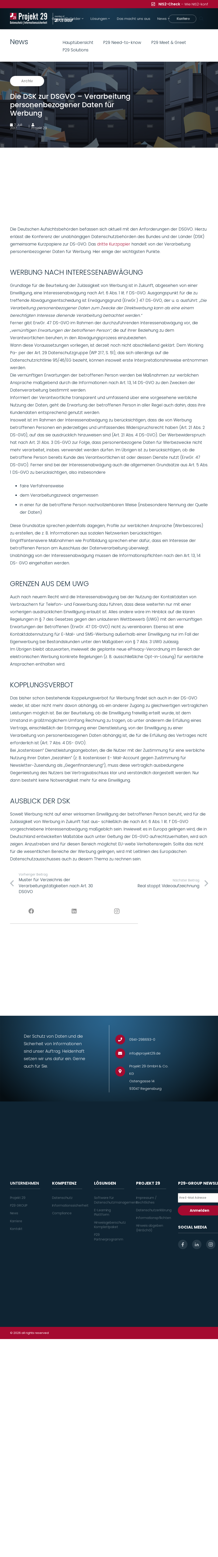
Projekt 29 (18, 1197)
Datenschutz (62, 1197)
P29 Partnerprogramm (108, 1237)
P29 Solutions (75, 50)
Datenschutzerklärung (154, 1210)
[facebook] (182, 1244)
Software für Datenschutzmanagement (115, 1200)
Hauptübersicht (78, 42)
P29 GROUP (19, 1205)
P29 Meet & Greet (168, 42)
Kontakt (16, 1228)
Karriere (16, 1221)
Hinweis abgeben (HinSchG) (149, 1228)
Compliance (62, 1213)
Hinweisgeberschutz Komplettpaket (110, 1224)
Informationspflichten (153, 1217)
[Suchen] (201, 18)
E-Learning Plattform (102, 1212)
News (14, 1213)
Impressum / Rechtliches (146, 1200)
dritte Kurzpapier (113, 244)
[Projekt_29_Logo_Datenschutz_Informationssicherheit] (28, 19)
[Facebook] (31, 911)
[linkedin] (196, 1244)
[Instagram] (116, 911)
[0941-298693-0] (122, 1040)
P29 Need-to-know (122, 42)
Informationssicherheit (70, 1205)
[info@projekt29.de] (122, 1053)
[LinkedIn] (74, 911)
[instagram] (210, 1244)
